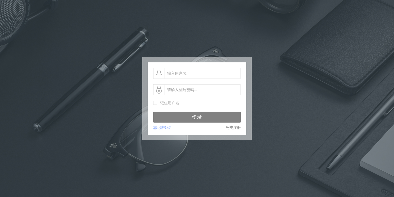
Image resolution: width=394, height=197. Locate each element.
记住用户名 (169, 103)
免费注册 (233, 127)
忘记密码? (162, 127)
